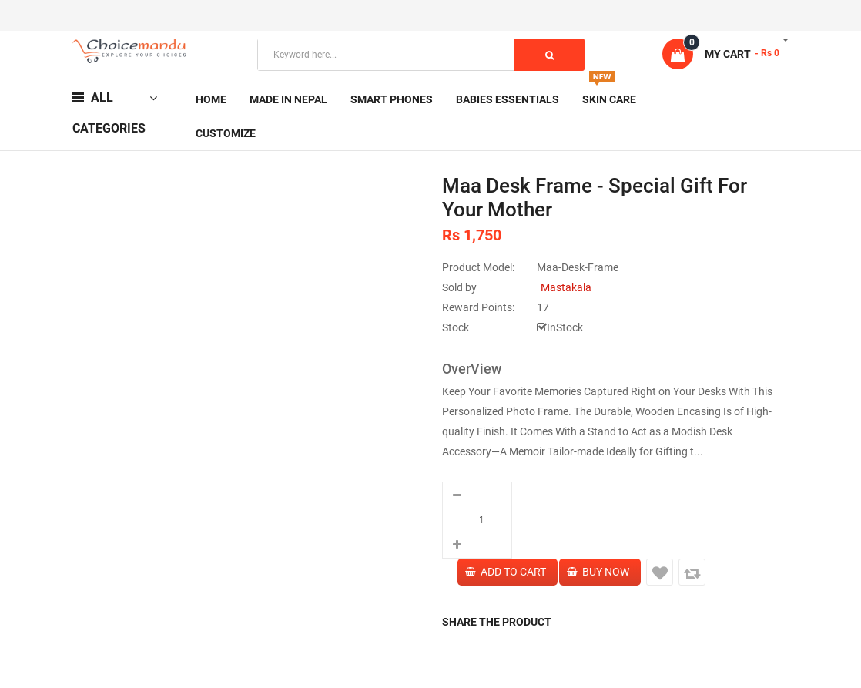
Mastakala (566, 287)
